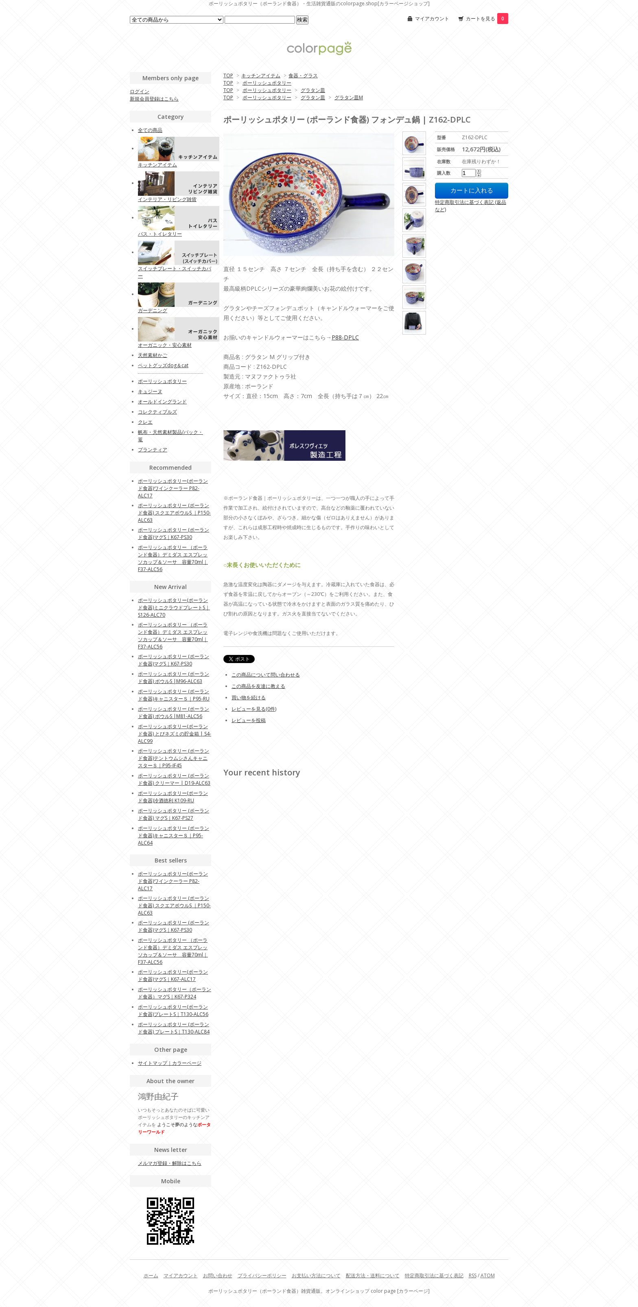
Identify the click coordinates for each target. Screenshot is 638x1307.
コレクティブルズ (157, 411)
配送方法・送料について (373, 1275)
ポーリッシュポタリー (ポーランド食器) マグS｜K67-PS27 (173, 814)
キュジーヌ (150, 391)
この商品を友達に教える (258, 686)
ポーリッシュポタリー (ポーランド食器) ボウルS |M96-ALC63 (173, 677)
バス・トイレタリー (160, 233)
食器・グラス (303, 75)
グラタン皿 (313, 90)
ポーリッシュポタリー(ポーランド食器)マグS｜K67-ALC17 (173, 975)
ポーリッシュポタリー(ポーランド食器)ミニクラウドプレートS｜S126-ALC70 (174, 607)
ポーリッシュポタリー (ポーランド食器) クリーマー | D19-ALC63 (174, 779)
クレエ (145, 421)
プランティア (152, 449)
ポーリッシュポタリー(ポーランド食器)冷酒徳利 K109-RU (173, 797)
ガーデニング (152, 310)
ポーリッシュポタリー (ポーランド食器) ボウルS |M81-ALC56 (173, 712)
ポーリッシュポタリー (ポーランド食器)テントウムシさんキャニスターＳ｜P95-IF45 (173, 758)
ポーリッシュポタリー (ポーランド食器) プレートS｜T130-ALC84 (174, 1028)
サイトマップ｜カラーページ (169, 1063)
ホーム (151, 1275)
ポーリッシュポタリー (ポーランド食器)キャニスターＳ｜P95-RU (174, 695)
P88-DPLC (345, 337)
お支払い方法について (316, 1275)
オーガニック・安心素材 (165, 345)
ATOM (488, 1275)
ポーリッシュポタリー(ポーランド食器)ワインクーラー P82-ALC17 (173, 488)
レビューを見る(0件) (254, 708)
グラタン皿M (348, 97)
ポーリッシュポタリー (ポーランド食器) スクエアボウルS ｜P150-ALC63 (174, 512)
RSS (472, 1275)
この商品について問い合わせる (266, 674)
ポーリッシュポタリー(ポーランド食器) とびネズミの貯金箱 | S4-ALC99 (174, 733)
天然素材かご (152, 355)
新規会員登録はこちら (154, 98)
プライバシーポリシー (262, 1275)
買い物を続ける (249, 697)
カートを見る (487, 18)
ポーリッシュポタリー (267, 82)
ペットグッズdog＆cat (163, 365)
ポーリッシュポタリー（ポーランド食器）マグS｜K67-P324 (174, 993)
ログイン (139, 91)
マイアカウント (432, 18)
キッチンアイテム (260, 75)
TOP (228, 75)
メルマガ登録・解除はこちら (169, 1163)
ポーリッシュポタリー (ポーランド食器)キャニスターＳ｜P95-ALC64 (173, 835)
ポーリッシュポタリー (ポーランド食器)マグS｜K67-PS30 (173, 533)
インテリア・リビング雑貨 (167, 199)
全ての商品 (150, 130)
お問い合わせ (217, 1275)
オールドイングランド (162, 401)
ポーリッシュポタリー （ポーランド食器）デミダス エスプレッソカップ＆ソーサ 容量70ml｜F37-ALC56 (173, 558)
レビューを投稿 (249, 720)
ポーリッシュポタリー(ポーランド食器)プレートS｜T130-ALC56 (173, 1010)
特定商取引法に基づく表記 (434, 1275)
